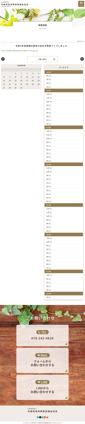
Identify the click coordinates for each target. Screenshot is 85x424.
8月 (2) (48, 249)
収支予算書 (23, 51)
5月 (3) (48, 283)
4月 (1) (48, 116)
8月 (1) (48, 142)
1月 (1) (48, 268)
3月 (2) (48, 227)
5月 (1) (48, 153)
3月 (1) (48, 161)
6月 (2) (48, 279)
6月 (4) (48, 187)
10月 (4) (49, 102)
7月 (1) (48, 146)
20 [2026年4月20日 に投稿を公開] (4, 84)
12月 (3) (49, 94)
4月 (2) (48, 76)
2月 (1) (48, 120)
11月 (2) (49, 98)
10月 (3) (49, 216)
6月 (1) (48, 297)
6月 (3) (48, 113)
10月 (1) (49, 275)
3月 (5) (48, 79)
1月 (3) (48, 201)
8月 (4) (48, 109)
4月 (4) (48, 157)
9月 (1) (48, 246)
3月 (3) (48, 290)
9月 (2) (48, 105)
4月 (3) (48, 194)
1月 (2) (48, 87)
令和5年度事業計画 (7, 51)
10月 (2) (49, 138)
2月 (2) (48, 83)
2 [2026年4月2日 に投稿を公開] (21, 73)
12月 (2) (49, 131)
